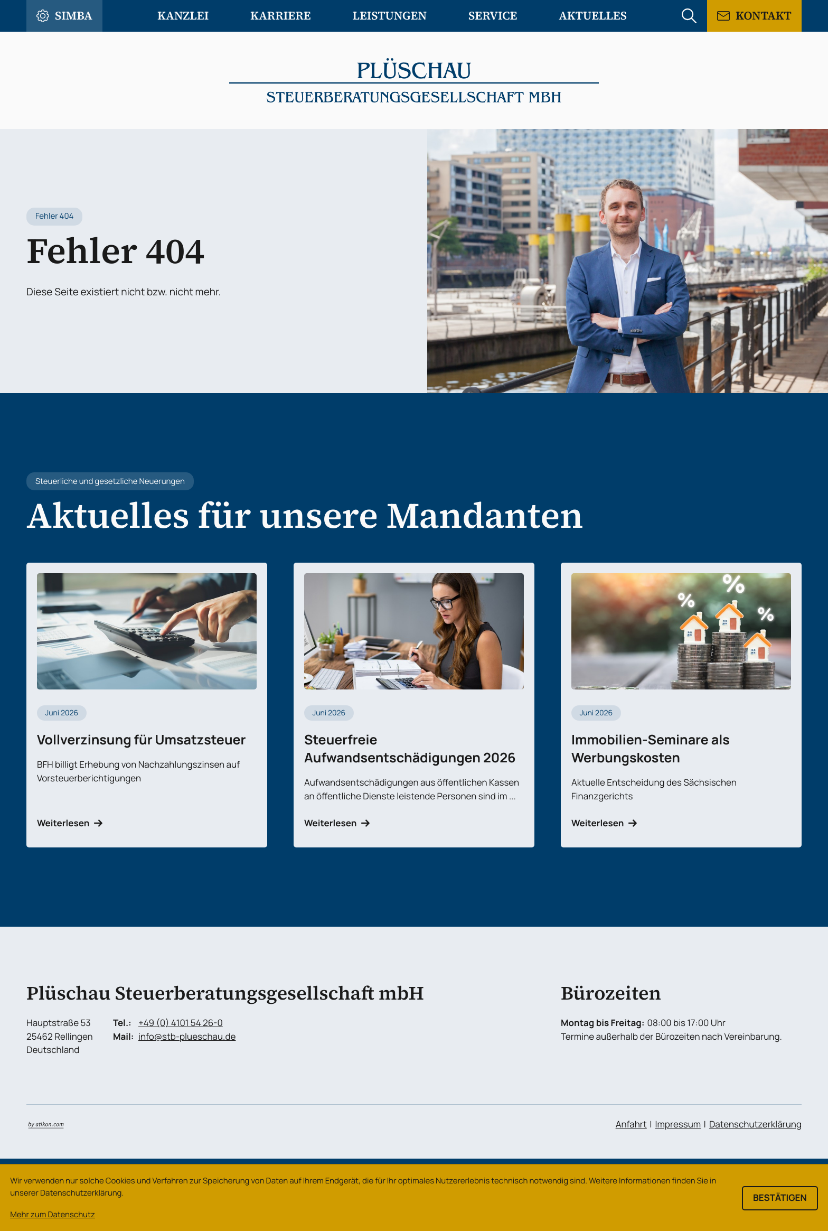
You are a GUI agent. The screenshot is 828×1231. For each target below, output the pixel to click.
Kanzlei (183, 16)
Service (492, 16)
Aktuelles (593, 16)
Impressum (678, 1124)
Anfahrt (631, 1124)
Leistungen (390, 16)
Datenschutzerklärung (755, 1124)
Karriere (280, 16)
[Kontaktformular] (754, 16)
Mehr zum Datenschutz (52, 1214)
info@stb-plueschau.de (187, 1036)
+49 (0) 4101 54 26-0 (180, 1022)
